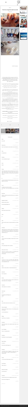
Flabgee (3, 316)
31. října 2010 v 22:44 (15, 335)
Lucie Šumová (4, 363)
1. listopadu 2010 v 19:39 (15, 349)
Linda (2, 257)
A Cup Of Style (7, 405)
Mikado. (3, 208)
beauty (10, 7)
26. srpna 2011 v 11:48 (15, 369)
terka (2, 220)
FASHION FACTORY (4, 200)
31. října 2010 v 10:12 (15, 178)
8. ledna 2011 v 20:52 (15, 363)
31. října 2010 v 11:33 (15, 220)
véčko (2, 214)
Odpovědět (17, 142)
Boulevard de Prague (5, 369)
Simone (3, 169)
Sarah (2, 236)
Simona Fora (3, 145)
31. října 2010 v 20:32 (15, 329)
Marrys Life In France (5, 249)
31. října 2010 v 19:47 (15, 322)
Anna (2, 163)
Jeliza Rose (3, 193)
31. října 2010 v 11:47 (15, 236)
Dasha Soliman (4, 341)
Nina (2, 151)
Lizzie (2, 185)
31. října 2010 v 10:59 (15, 208)
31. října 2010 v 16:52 (15, 316)
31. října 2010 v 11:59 (15, 243)
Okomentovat (3, 383)
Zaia (2, 301)
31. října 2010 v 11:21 (15, 214)
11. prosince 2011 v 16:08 (15, 375)
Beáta (2, 139)
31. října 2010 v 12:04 (15, 249)
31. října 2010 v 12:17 (15, 257)
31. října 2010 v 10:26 (15, 200)
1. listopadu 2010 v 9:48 (15, 341)
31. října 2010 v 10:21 (15, 193)
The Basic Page (25, 405)
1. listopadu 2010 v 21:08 (15, 357)
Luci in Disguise (4, 329)
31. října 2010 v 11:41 (15, 227)
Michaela (3, 157)
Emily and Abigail (4, 307)
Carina (3, 357)
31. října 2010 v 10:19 (15, 185)
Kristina (3, 243)
